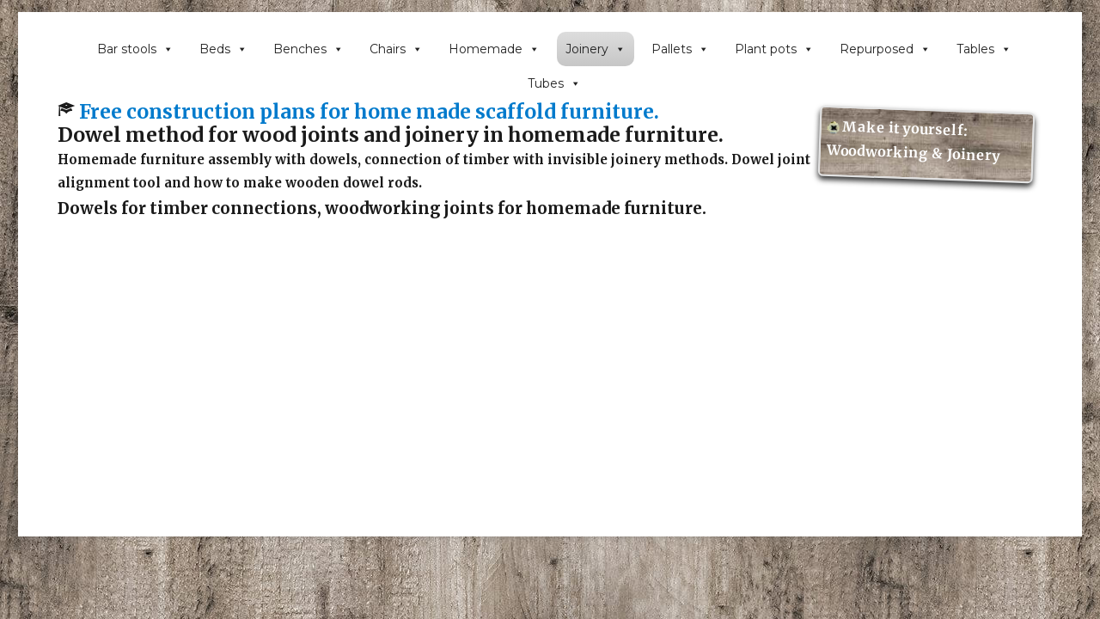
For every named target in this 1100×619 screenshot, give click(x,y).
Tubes (554, 83)
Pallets (680, 49)
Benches (308, 49)
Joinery (595, 49)
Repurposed (885, 49)
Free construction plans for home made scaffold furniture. (369, 112)
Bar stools (135, 49)
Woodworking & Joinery (914, 152)
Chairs (396, 49)
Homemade (494, 49)
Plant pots (774, 49)
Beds (223, 49)
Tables (983, 49)
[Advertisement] (554, 417)
